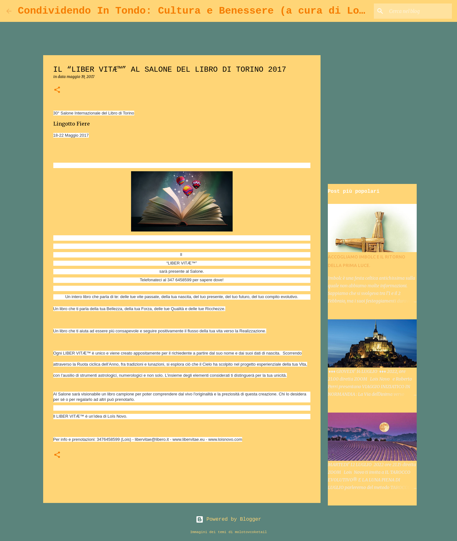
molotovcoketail (251, 532)
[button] (57, 90)
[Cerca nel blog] (418, 11)
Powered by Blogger (228, 519)
